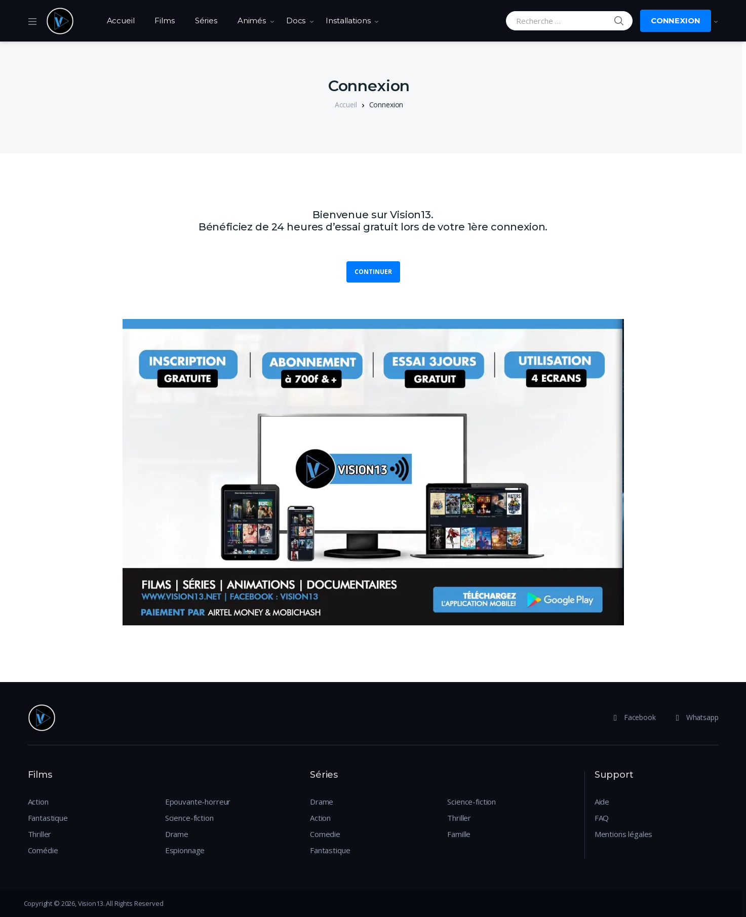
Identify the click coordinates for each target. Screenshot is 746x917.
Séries (206, 20)
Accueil (121, 20)
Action (38, 801)
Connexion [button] (675, 20)
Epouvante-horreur (197, 801)
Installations (348, 20)
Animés (252, 20)
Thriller (40, 834)
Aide (602, 801)
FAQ (602, 818)
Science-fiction (189, 818)
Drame (176, 834)
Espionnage (185, 850)
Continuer (373, 271)
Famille (458, 834)
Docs (295, 20)
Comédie (43, 850)
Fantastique (48, 818)
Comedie (325, 834)
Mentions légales (624, 834)
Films (164, 20)
